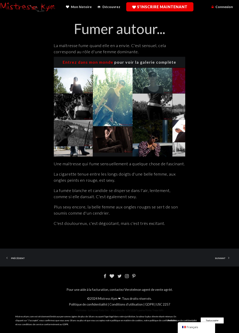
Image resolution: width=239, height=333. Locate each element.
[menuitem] (80, 7)
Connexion (224, 7)
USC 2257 (163, 304)
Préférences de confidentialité (182, 320)
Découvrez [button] (111, 7)
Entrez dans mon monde (88, 62)
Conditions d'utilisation (126, 304)
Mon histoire (81, 7)
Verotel (129, 290)
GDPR (149, 304)
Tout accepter (212, 320)
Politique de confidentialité (88, 304)
